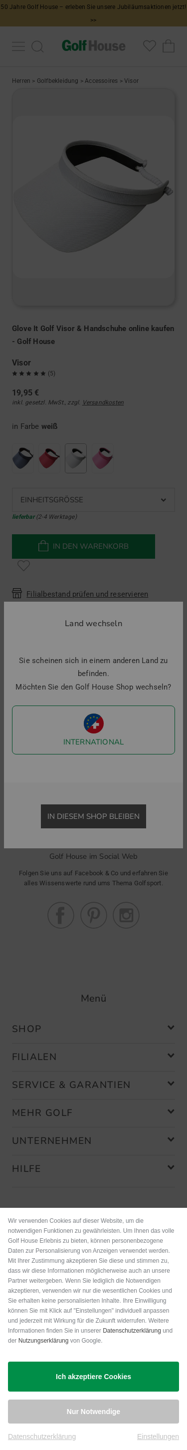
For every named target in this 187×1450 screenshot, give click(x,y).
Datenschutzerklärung (132, 1330)
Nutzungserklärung (43, 1340)
